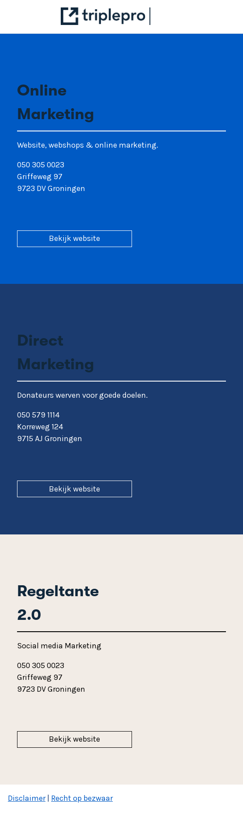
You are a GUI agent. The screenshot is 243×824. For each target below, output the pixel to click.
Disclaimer (26, 798)
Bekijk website (74, 238)
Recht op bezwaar (82, 798)
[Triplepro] (108, 22)
